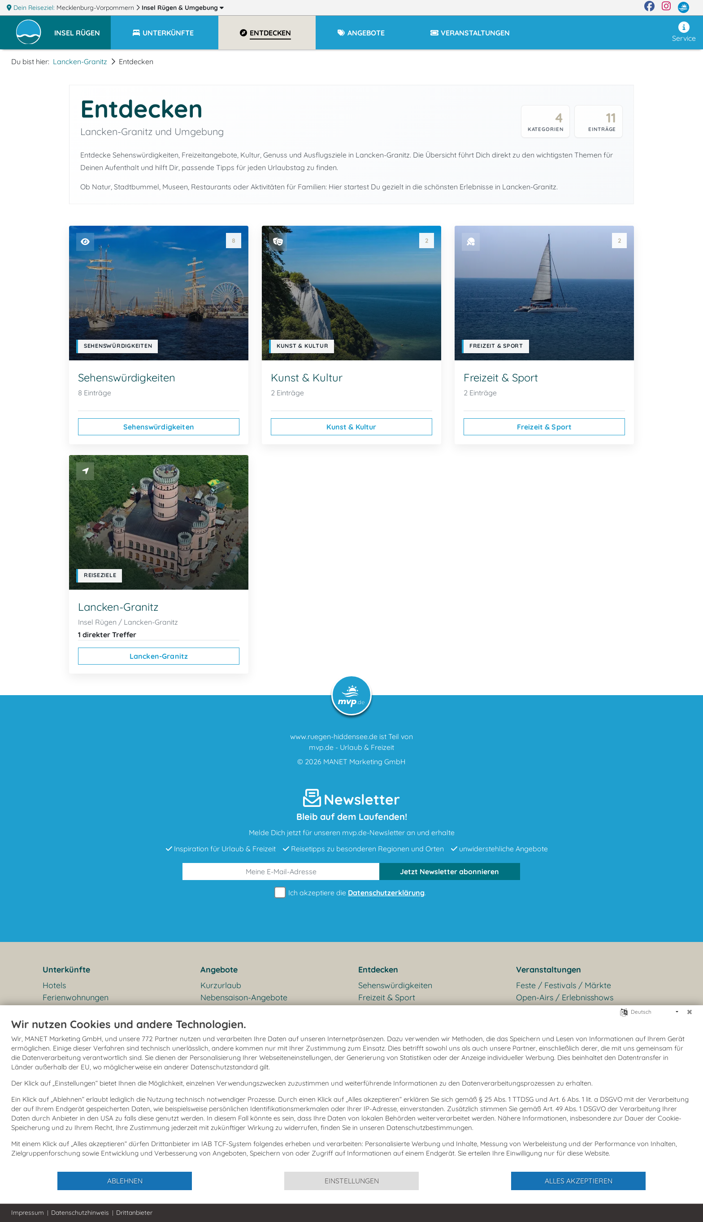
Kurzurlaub (220, 985)
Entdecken (378, 969)
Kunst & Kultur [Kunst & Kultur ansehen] (351, 426)
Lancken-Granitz (80, 61)
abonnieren (449, 871)
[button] (82, 29)
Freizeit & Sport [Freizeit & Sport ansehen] (544, 426)
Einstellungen (352, 1180)
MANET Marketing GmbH (364, 761)
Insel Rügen (183, 8)
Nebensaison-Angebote (243, 997)
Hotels (54, 985)
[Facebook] (649, 7)
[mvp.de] (683, 7)
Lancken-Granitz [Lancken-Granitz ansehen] (159, 656)
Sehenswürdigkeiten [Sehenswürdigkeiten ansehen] (158, 426)
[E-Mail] (281, 871)
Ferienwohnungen (75, 997)
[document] (351, 1094)
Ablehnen (125, 1180)
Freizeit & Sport (386, 997)
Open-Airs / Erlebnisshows (564, 997)
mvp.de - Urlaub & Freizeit (351, 747)
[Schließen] (689, 1012)
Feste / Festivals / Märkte (563, 985)
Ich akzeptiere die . (351, 892)
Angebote (219, 969)
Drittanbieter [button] (134, 1213)
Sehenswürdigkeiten (395, 985)
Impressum (27, 1213)
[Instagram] (666, 7)
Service (684, 32)
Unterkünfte (66, 969)
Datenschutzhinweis (80, 1213)
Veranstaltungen (548, 969)
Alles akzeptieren (578, 1180)
